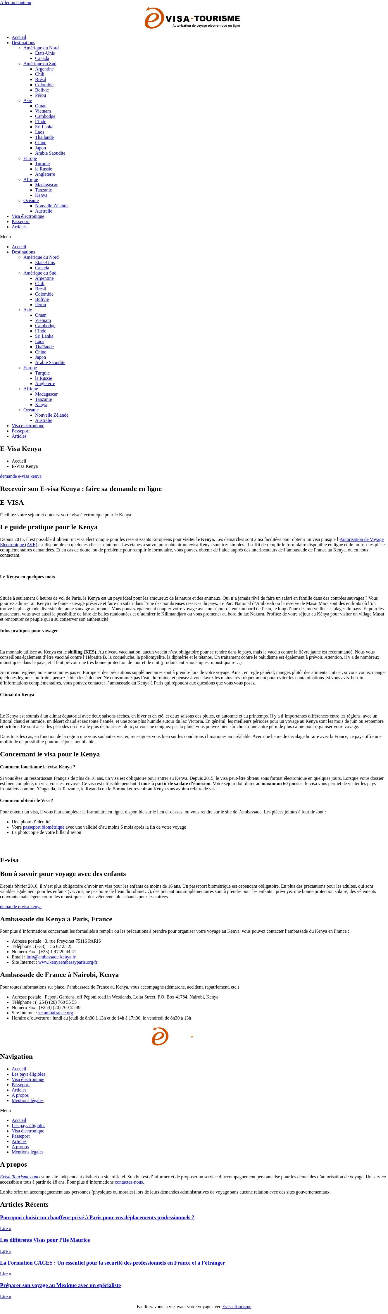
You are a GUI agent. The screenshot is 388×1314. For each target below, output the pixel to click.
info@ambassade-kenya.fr (51, 956)
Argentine (44, 68)
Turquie (42, 163)
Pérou (40, 95)
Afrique (30, 179)
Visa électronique (28, 216)
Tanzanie (43, 189)
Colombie (44, 84)
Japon (40, 147)
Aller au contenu (15, 2)
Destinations (23, 42)
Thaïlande (44, 137)
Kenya (41, 195)
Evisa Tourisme (236, 1306)
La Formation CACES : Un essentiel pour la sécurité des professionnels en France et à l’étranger (112, 1263)
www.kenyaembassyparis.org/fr (67, 962)
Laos (39, 132)
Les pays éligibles (28, 1074)
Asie (27, 100)
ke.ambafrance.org (55, 1012)
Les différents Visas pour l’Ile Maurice (45, 1240)
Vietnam (43, 110)
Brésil (40, 79)
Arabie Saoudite (50, 153)
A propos (20, 1095)
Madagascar (46, 184)
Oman (40, 105)
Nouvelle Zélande (51, 205)
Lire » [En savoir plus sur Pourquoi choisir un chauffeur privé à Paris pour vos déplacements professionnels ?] (5, 1228)
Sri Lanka (44, 126)
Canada (42, 58)
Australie (43, 210)
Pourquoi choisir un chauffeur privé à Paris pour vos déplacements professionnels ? (97, 1217)
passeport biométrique (43, 827)
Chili (39, 74)
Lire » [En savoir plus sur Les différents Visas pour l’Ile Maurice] (5, 1251)
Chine (40, 142)
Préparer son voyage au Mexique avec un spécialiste (60, 1285)
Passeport (21, 221)
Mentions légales (28, 1100)
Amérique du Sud (39, 63)
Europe (30, 158)
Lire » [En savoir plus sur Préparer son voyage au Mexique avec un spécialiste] (5, 1296)
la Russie (43, 168)
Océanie (31, 200)
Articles (19, 226)
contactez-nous (129, 1182)
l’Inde (40, 121)
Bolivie (42, 89)
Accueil (19, 37)
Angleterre (45, 174)
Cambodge (45, 116)
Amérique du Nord (41, 47)
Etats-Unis (45, 53)
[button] (194, 236)
